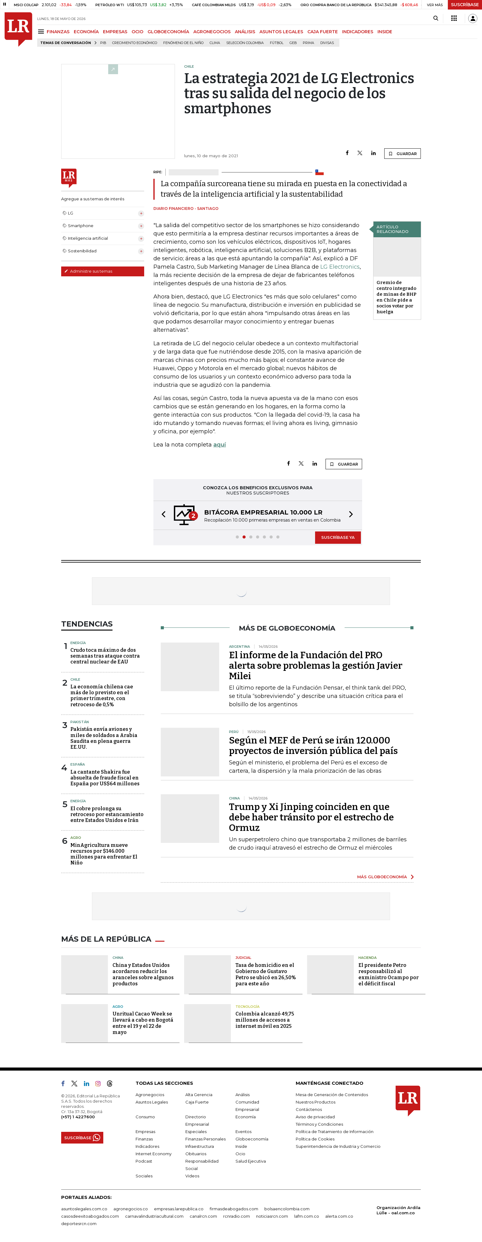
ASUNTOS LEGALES (281, 31)
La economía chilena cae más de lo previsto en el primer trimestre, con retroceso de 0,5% (101, 695)
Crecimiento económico (134, 43)
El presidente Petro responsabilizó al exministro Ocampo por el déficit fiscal (388, 974)
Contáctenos (309, 1109)
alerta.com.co (339, 1216)
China (118, 958)
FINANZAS (58, 31)
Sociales (144, 1175)
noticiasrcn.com (272, 1216)
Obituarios (195, 1153)
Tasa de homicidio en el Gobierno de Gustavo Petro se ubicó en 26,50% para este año (265, 974)
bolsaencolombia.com (287, 1208)
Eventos (243, 1131)
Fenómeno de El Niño (183, 43)
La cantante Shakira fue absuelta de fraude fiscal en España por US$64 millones (105, 778)
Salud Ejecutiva (250, 1161)
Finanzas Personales (205, 1138)
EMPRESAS (115, 31)
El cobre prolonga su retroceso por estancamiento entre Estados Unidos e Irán (107, 814)
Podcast (144, 1161)
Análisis (242, 1094)
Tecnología (247, 1006)
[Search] (436, 18)
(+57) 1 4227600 (78, 1116)
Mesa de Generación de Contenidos (332, 1094)
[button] (161, 515)
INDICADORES (357, 31)
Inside (241, 1146)
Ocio (240, 1153)
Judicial (243, 958)
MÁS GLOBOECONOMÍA (382, 876)
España (77, 764)
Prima (308, 43)
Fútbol (276, 43)
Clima (215, 43)
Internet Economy (154, 1153)
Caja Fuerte (197, 1102)
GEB (293, 43)
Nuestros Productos (315, 1102)
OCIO (137, 31)
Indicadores (147, 1146)
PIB (103, 43)
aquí (219, 444)
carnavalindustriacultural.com (154, 1216)
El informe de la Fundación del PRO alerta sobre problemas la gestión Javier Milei (315, 666)
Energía (78, 643)
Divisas (327, 43)
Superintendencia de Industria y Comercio (338, 1146)
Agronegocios (150, 1094)
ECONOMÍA (86, 31)
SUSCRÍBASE (465, 4)
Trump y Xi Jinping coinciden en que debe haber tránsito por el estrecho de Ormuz (311, 817)
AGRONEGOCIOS (212, 31)
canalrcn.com (203, 1216)
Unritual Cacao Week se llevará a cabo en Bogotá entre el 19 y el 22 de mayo (143, 1023)
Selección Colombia (245, 43)
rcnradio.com (236, 1216)
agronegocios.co (130, 1208)
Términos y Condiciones (319, 1124)
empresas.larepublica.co (178, 1208)
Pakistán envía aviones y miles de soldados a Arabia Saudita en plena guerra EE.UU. (103, 738)
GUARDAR (402, 153)
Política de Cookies (315, 1138)
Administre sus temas (88, 271)
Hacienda (367, 958)
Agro (75, 837)
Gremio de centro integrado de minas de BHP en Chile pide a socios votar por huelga (397, 297)
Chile (75, 679)
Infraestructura (199, 1146)
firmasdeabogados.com (234, 1208)
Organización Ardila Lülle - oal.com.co (399, 1210)
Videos (192, 1175)
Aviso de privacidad (315, 1116)
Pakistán (79, 722)
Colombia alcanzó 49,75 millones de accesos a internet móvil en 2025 (264, 1020)
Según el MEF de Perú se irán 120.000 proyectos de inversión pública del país (313, 745)
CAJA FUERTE (322, 31)
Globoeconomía (251, 1138)
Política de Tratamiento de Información (334, 1131)
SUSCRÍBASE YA (338, 537)
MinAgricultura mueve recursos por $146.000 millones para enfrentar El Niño (103, 854)
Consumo (145, 1116)
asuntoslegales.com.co (84, 1208)
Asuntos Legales (152, 1102)
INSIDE (384, 31)
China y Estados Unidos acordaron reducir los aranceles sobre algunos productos (143, 974)
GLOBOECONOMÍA (168, 31)
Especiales (196, 1131)
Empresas (145, 1131)
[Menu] (42, 31)
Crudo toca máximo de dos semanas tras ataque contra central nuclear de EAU (105, 656)
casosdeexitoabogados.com (90, 1216)
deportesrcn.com (79, 1223)
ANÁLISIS (245, 31)
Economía (245, 1116)
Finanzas (144, 1138)
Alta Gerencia (198, 1094)
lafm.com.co (306, 1216)
